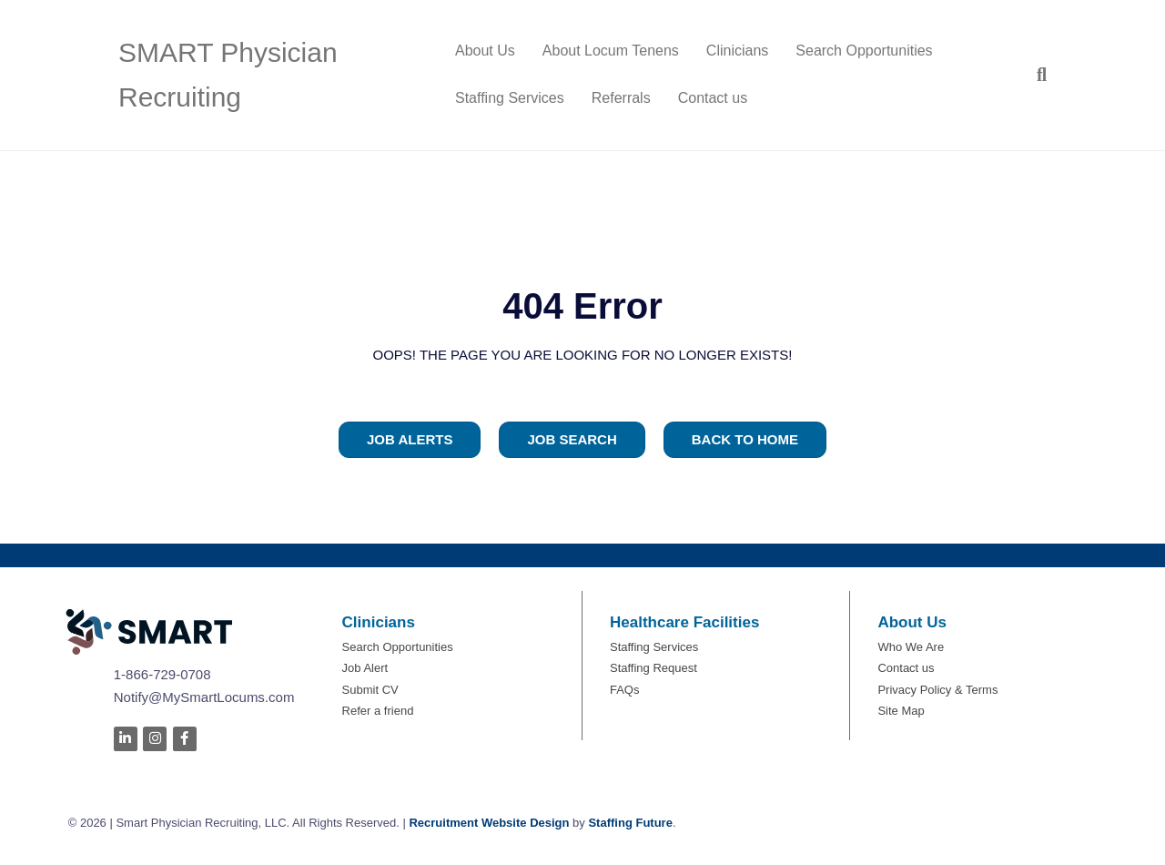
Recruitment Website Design (489, 822)
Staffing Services (509, 98)
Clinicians (737, 50)
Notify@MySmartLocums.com (204, 697)
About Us (485, 50)
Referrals (621, 98)
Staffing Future (630, 822)
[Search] (1035, 75)
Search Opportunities (863, 50)
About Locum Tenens (610, 50)
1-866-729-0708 (162, 674)
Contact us (712, 98)
